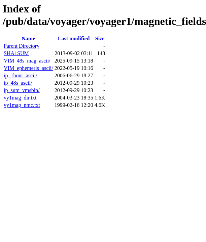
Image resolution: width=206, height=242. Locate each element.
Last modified (74, 38)
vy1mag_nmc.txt (22, 105)
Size (100, 38)
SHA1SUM (16, 53)
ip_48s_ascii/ (18, 83)
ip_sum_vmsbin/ (22, 90)
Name (28, 38)
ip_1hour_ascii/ (20, 75)
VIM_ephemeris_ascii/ (28, 68)
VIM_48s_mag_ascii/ (27, 61)
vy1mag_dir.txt (20, 97)
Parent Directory (21, 46)
